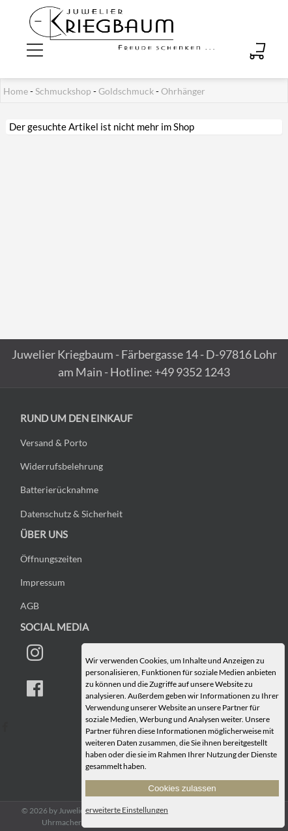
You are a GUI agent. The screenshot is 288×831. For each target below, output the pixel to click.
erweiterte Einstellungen (126, 810)
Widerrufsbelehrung (61, 466)
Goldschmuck (126, 91)
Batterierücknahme (59, 489)
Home (15, 91)
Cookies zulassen (182, 788)
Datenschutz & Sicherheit (71, 513)
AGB (29, 605)
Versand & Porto (53, 442)
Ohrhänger (183, 91)
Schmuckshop (63, 91)
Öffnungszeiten (51, 558)
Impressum (42, 582)
